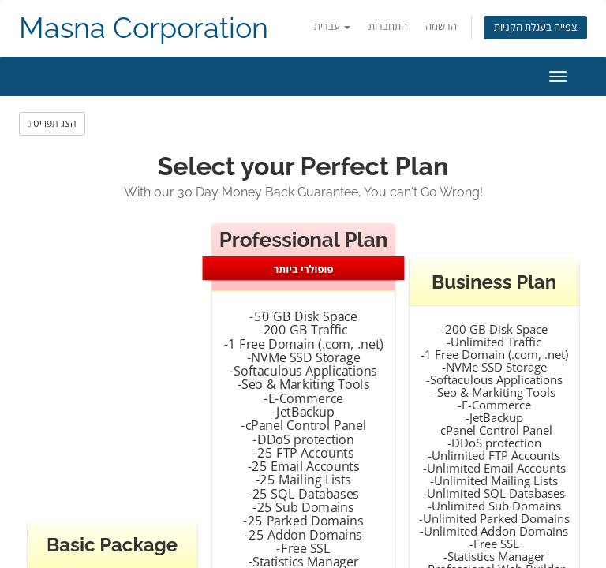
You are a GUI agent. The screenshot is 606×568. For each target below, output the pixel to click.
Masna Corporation (143, 28)
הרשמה (441, 26)
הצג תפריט (52, 123)
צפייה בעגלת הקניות (535, 27)
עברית (332, 26)
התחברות (387, 26)
